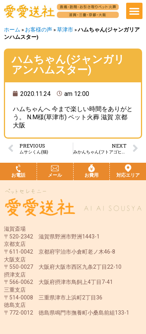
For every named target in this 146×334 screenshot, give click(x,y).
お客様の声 (38, 29)
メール (55, 175)
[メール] (55, 168)
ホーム (12, 29)
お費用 (91, 175)
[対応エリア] (128, 168)
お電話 (18, 175)
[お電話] (18, 168)
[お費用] (91, 168)
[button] (134, 11)
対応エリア (128, 175)
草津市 (65, 29)
